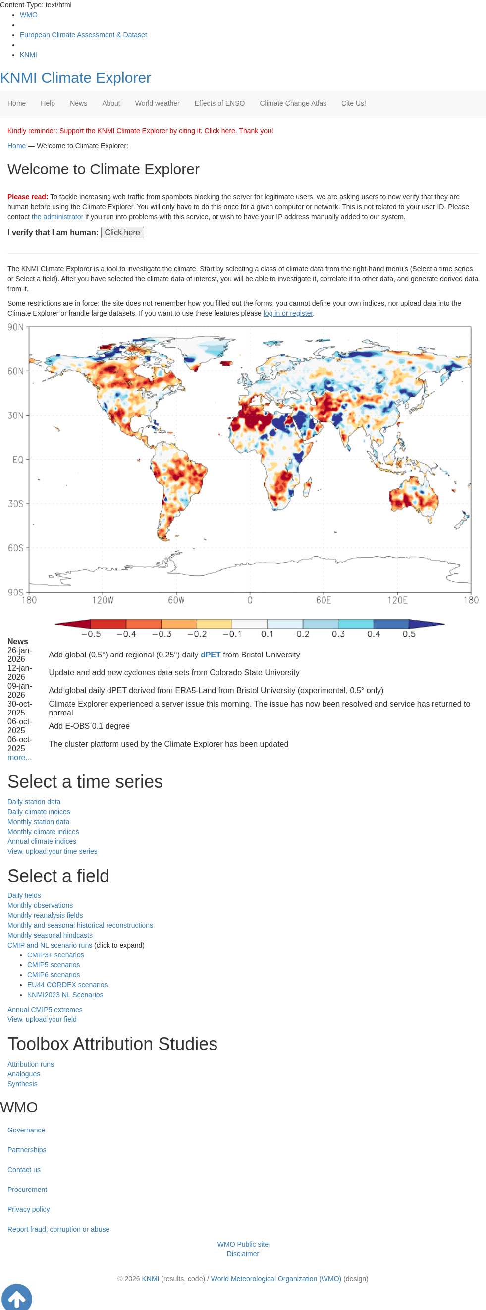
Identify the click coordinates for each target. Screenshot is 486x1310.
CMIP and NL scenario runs (49, 945)
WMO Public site (243, 1244)
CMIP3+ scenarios (55, 955)
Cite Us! (353, 103)
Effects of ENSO (220, 103)
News (78, 103)
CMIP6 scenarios (53, 975)
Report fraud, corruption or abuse (58, 1229)
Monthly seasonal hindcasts (50, 935)
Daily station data (33, 802)
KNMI (28, 55)
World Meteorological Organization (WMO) (276, 1279)
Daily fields (24, 895)
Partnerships (27, 1150)
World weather (157, 103)
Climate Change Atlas (293, 103)
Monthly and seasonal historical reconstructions (80, 925)
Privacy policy (28, 1209)
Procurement (27, 1189)
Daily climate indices (38, 812)
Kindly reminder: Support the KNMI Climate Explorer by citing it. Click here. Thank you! (140, 131)
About (111, 103)
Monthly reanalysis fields (45, 915)
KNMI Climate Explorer (75, 77)
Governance (26, 1130)
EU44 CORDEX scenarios (67, 985)
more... (19, 757)
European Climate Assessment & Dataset (83, 35)
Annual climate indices (41, 841)
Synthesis (22, 1084)
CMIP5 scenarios (53, 965)
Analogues (23, 1074)
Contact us (24, 1170)
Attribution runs (30, 1064)
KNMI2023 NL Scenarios (65, 995)
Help (48, 103)
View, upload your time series (52, 851)
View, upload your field (42, 1019)
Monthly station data (38, 822)
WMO (29, 15)
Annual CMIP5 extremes (45, 1009)
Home (16, 103)
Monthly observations (40, 905)
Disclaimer (243, 1254)
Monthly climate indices (43, 831)
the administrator (57, 217)
